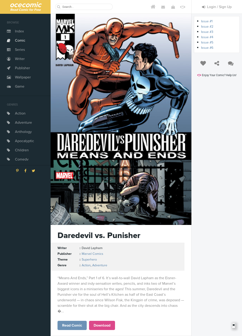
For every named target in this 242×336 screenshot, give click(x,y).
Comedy (22, 159)
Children (22, 150)
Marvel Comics (92, 254)
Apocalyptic (24, 141)
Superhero (89, 259)
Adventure (23, 122)
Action (20, 113)
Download (102, 325)
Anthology (23, 131)
